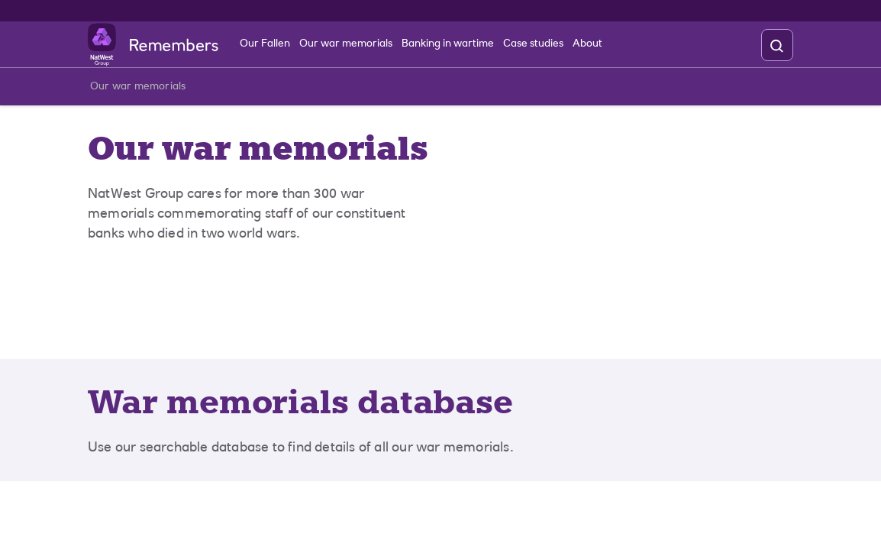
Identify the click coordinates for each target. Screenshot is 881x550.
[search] (776, 46)
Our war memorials (138, 90)
